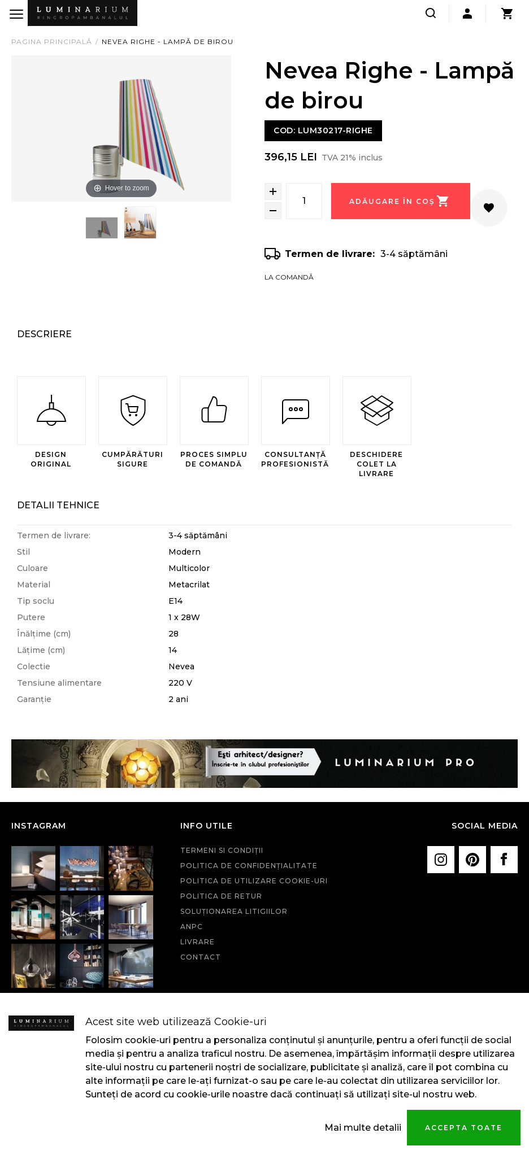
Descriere (44, 334)
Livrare (197, 942)
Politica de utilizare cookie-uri (254, 881)
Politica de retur (221, 896)
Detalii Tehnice (58, 505)
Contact (200, 957)
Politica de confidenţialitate (249, 865)
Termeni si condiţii (221, 850)
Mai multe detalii (362, 1127)
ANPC (191, 926)
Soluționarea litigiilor (234, 911)
